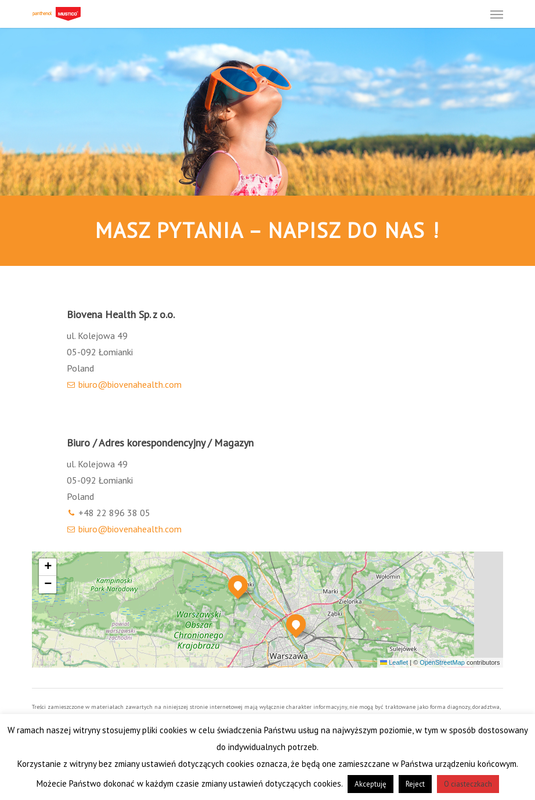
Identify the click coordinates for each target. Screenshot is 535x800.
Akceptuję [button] (370, 784)
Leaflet (394, 662)
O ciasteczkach (468, 784)
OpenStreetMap (442, 662)
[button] (496, 14)
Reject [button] (415, 784)
